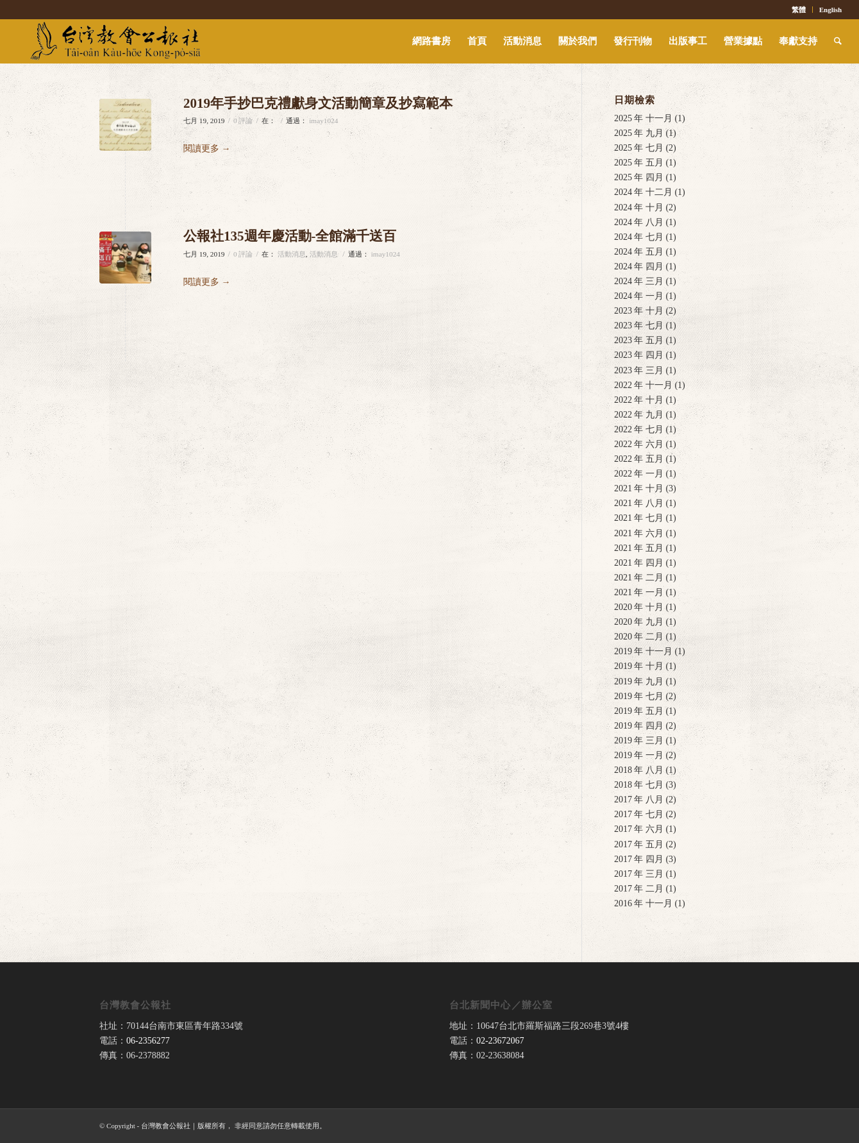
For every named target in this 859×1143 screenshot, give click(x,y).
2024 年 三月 (638, 281)
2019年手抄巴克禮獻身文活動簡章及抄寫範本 (318, 103)
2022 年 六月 (638, 444)
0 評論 (243, 120)
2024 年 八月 (638, 222)
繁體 (799, 9)
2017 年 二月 (638, 888)
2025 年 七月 (638, 148)
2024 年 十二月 (643, 192)
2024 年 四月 (638, 266)
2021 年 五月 (638, 548)
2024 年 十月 (638, 207)
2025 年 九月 (638, 133)
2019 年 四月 (638, 726)
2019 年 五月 (638, 711)
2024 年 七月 (638, 237)
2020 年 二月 (638, 636)
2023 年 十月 (638, 311)
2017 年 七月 (638, 814)
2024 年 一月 (638, 296)
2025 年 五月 (638, 162)
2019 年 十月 (638, 666)
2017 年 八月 (638, 799)
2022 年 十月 (638, 400)
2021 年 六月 (638, 533)
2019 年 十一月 (643, 651)
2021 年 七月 (638, 518)
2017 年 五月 (638, 844)
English (830, 9)
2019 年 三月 (638, 740)
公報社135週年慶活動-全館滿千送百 (290, 236)
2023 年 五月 (638, 340)
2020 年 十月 (638, 607)
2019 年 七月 (638, 696)
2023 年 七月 (638, 325)
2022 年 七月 (638, 429)
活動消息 (292, 254)
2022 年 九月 (638, 414)
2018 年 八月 (638, 770)
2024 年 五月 (638, 252)
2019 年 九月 (638, 681)
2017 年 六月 (638, 829)
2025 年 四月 (638, 177)
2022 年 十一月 (643, 385)
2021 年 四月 (638, 563)
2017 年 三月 (638, 874)
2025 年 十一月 (643, 118)
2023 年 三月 (638, 370)
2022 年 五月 (638, 459)
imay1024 (323, 120)
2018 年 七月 (638, 785)
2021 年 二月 (638, 577)
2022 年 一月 (638, 473)
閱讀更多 (207, 148)
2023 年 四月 (638, 355)
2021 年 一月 (638, 592)
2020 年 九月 (638, 622)
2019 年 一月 (638, 755)
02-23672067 (500, 1041)
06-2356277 (148, 1041)
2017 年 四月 (638, 859)
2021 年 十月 (638, 488)
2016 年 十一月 (643, 903)
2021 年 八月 (638, 503)
